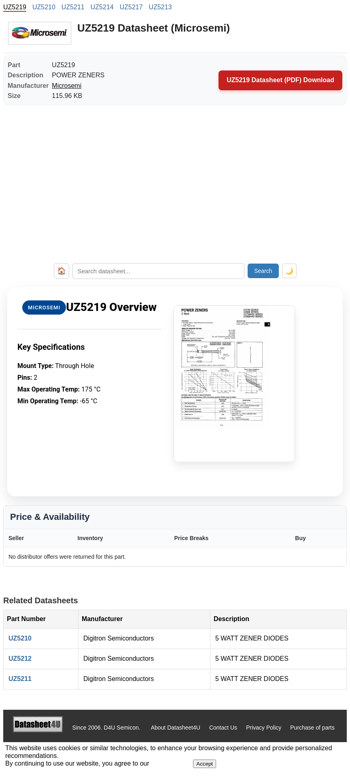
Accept (204, 764)
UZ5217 (131, 7)
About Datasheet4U (175, 727)
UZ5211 (73, 7)
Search (263, 271)
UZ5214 (102, 7)
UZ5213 (160, 7)
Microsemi (66, 85)
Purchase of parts (312, 727)
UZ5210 (43, 7)
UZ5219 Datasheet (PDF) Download (280, 80)
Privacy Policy (263, 727)
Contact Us (223, 727)
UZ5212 (20, 658)
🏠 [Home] (61, 271)
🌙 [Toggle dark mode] (289, 271)
